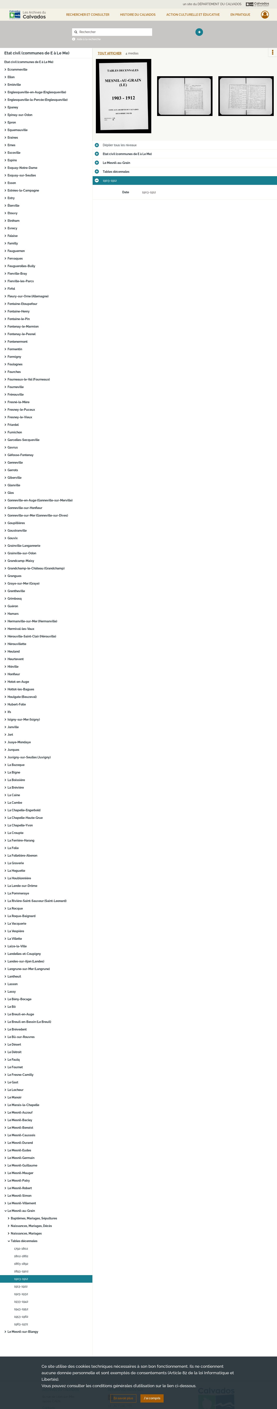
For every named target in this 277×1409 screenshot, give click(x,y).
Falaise (13, 236)
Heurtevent (16, 659)
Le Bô (12, 1006)
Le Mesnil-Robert (20, 1188)
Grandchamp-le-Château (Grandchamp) (36, 568)
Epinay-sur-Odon (20, 115)
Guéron (13, 606)
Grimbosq (15, 598)
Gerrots (13, 470)
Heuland (14, 651)
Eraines (13, 137)
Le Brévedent (17, 1029)
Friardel (13, 424)
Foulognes (15, 364)
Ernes (11, 145)
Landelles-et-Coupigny (24, 954)
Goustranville (17, 530)
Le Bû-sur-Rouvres (21, 1037)
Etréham (13, 220)
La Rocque (15, 908)
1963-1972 (21, 1324)
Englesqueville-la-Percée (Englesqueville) (38, 99)
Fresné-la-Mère (18, 402)
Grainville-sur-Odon (22, 553)
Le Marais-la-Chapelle (23, 1105)
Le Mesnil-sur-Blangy (23, 1331)
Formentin (15, 349)
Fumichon (15, 432)
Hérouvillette (17, 644)
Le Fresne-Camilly (21, 1074)
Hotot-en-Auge (18, 681)
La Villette (15, 938)
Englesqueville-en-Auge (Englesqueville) (37, 92)
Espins (12, 160)
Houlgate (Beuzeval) (22, 697)
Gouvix (13, 538)
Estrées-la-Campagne (23, 190)
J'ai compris (152, 1398)
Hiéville (13, 666)
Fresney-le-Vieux (20, 417)
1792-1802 (21, 1248)
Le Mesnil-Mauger (20, 1173)
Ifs (9, 712)
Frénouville (16, 394)
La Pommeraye (18, 893)
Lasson (13, 984)
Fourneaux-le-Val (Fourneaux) (29, 379)
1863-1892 (21, 1263)
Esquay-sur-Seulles (22, 175)
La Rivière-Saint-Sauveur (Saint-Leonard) (37, 901)
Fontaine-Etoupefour (22, 304)
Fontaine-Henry (19, 311)
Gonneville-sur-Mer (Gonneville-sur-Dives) (38, 515)
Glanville (14, 485)
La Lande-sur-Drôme (22, 886)
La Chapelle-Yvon (20, 825)
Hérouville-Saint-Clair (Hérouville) (32, 636)
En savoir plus (123, 1398)
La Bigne (14, 772)
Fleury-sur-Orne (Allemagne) (28, 296)
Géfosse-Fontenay (21, 455)
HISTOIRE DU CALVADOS (138, 14)
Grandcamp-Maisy (21, 561)
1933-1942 (21, 1301)
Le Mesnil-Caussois (21, 1135)
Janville (13, 727)
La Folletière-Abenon (22, 855)
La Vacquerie (17, 923)
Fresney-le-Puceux (21, 409)
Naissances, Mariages (26, 1233)
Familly (13, 243)
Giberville (14, 477)
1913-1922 (20, 1286)
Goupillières (16, 523)
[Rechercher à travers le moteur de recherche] (114, 32)
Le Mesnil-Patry (19, 1180)
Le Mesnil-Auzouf (20, 1112)
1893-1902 (21, 1271)
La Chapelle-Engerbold (24, 810)
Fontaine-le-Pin (19, 319)
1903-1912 (21, 1279)
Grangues (14, 576)
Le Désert (14, 1044)
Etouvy (13, 213)
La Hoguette (16, 870)
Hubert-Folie (17, 704)
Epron (12, 122)
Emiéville (14, 84)
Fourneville (16, 387)
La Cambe (15, 802)
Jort (10, 734)
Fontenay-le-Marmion (23, 326)
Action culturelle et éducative (193, 14)
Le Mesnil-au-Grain (21, 1210)
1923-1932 (21, 1294)
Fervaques (15, 258)
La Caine (14, 795)
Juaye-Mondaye (19, 742)
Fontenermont (17, 341)
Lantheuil (14, 976)
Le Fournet (15, 1067)
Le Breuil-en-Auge (21, 1014)
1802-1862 (21, 1256)
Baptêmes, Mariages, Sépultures (34, 1218)
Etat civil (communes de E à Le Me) (28, 62)
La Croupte (15, 833)
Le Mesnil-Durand (20, 1142)
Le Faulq (14, 1059)
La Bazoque (16, 765)
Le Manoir (14, 1097)
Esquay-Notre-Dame (22, 168)
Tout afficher (109, 53)
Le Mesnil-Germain (21, 1158)
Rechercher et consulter (87, 14)
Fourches (14, 372)
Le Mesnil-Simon (19, 1195)
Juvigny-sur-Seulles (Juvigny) (29, 757)
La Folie (13, 848)
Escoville (14, 152)
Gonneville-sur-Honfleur (25, 508)
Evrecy (12, 228)
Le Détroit (14, 1052)
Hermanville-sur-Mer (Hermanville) (32, 621)
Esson (12, 183)
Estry (11, 198)
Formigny (14, 356)
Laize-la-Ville (17, 946)
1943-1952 (21, 1309)
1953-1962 (21, 1316)
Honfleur (14, 674)
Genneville (15, 462)
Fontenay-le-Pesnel (21, 334)
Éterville (13, 205)
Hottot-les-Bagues (21, 689)
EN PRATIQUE (240, 14)
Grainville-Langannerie (24, 545)
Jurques (13, 749)
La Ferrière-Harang (21, 840)
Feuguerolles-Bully (21, 266)
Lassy (12, 991)
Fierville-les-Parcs (21, 281)
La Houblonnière (19, 878)
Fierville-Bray (17, 273)
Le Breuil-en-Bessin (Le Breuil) (29, 1022)
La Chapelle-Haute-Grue (25, 817)
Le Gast (13, 1082)
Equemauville (17, 130)
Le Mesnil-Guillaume (22, 1165)
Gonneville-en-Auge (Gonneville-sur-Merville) (40, 500)
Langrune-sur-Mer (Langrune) (29, 969)
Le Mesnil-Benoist (20, 1127)
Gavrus (13, 447)
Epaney (13, 107)
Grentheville (16, 591)
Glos (11, 492)
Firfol (11, 288)
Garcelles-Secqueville (23, 440)
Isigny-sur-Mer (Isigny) (24, 719)
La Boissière (16, 780)
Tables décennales (24, 1241)
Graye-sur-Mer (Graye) (23, 583)
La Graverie (16, 863)
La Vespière (16, 931)
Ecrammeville (17, 69)
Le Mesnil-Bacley (20, 1120)
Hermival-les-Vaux (21, 629)
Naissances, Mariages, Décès (31, 1226)
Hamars (13, 613)
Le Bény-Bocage (19, 999)
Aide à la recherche (89, 39)
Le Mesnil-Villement (22, 1203)
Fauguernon (16, 251)
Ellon (11, 77)
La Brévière (16, 787)
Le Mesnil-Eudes (19, 1150)
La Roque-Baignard (21, 916)
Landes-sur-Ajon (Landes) (26, 961)
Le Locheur (15, 1090)
